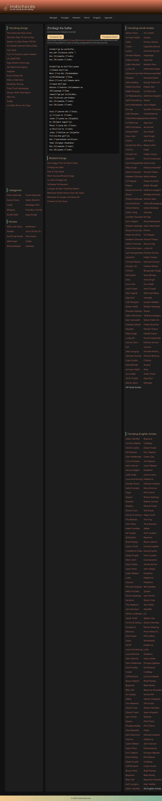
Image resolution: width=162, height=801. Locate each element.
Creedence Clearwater (135, 551)
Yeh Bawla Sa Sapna (17, 67)
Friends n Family (33, 210)
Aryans (147, 37)
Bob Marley (149, 685)
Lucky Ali (130, 69)
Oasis (128, 492)
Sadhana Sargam (152, 96)
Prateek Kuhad (133, 324)
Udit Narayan (132, 114)
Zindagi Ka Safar (55, 167)
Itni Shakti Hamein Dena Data (22, 46)
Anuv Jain (130, 136)
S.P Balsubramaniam (135, 96)
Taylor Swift (149, 515)
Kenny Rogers (133, 470)
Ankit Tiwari (131, 289)
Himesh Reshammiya (135, 55)
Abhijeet (148, 383)
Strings (129, 109)
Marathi (76, 17)
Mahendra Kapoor (153, 69)
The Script (149, 703)
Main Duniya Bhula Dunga (60, 176)
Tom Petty (131, 524)
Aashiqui (29, 246)
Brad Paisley (132, 542)
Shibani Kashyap (134, 199)
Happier (11, 71)
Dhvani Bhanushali (153, 356)
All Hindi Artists (133, 387)
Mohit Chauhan (133, 172)
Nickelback (149, 640)
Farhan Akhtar (151, 42)
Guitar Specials (32, 195)
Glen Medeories (133, 457)
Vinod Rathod (151, 114)
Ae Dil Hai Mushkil (15, 236)
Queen (129, 497)
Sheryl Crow (132, 510)
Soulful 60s (12, 214)
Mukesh (130, 78)
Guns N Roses (132, 461)
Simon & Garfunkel (135, 515)
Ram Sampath (133, 320)
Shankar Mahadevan (135, 311)
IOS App (71, 40)
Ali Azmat (148, 127)
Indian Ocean (132, 60)
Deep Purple (150, 448)
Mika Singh (131, 167)
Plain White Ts (151, 631)
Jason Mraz (131, 569)
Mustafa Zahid (151, 78)
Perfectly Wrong (15, 84)
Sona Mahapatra (134, 105)
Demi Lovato (150, 555)
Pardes (10, 231)
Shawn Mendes (151, 622)
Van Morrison (132, 609)
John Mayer (149, 569)
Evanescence (150, 560)
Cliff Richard (132, 676)
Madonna (148, 479)
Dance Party (13, 200)
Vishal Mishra (150, 118)
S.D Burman (150, 91)
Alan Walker (150, 784)
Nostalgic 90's (32, 205)
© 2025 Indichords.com (81, 798)
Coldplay (148, 443)
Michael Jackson (152, 484)
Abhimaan (12, 241)
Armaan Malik (133, 37)
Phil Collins (149, 492)
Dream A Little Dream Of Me (21, 41)
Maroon (129, 582)
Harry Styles (131, 564)
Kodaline (148, 470)
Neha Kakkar (132, 82)
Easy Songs (31, 214)
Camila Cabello (133, 443)
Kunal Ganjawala (152, 158)
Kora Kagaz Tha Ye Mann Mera (62, 163)
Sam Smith (149, 596)
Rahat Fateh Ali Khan (153, 320)
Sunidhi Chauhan (152, 109)
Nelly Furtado (132, 488)
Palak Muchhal (133, 87)
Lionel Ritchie (132, 654)
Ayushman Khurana (135, 145)
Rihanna (130, 631)
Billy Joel (130, 690)
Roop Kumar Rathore (135, 190)
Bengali (53, 17)
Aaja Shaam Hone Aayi (18, 63)
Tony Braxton (150, 524)
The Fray (148, 519)
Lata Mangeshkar (134, 163)
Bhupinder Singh (152, 271)
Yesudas (148, 212)
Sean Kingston (151, 712)
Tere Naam (30, 236)
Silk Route (149, 510)
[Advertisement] (25, 148)
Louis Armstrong (134, 479)
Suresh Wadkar (151, 302)
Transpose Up (55, 37)
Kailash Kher (150, 64)
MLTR (128, 645)
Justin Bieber (150, 466)
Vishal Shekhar (151, 208)
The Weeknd (132, 605)
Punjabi (65, 17)
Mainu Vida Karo (15, 80)
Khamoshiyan (14, 246)
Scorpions (131, 627)
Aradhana (30, 226)
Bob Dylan (131, 537)
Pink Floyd (131, 636)
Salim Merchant (152, 226)
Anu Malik (149, 33)
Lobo (128, 578)
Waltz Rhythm (32, 200)
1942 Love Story (14, 226)
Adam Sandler (133, 439)
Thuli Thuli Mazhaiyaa (18, 88)
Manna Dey (149, 163)
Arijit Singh (149, 136)
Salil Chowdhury (134, 100)
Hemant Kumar (151, 51)
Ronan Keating (151, 497)
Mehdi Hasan (150, 333)
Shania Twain (150, 506)
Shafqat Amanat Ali (153, 194)
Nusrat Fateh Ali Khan (153, 82)
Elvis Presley (132, 667)
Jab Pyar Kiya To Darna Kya (20, 37)
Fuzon (129, 46)
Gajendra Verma (152, 46)
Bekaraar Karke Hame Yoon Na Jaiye (65, 193)
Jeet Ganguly (132, 351)
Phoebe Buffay (133, 726)
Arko (128, 280)
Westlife (148, 609)
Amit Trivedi (150, 289)
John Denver (132, 466)
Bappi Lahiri (150, 145)
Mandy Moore (132, 484)
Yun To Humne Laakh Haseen (22, 54)
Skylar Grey (149, 600)
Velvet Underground (135, 613)
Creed (129, 672)
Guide (28, 241)
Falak (128, 42)
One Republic (132, 730)
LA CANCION (13, 58)
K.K (127, 347)
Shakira (129, 506)
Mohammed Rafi (152, 73)
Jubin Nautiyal (133, 64)
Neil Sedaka (150, 587)
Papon (129, 185)
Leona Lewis (150, 475)
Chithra (129, 149)
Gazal (9, 205)
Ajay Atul (148, 123)
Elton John (131, 560)
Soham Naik (150, 199)
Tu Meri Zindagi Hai (57, 180)
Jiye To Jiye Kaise (55, 171)
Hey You (11, 97)
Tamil (86, 17)
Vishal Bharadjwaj (135, 118)
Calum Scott (132, 546)
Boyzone (148, 439)
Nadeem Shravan (134, 176)
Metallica (148, 582)
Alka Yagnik (131, 293)
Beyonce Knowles (152, 690)
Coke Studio (132, 360)
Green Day (149, 457)
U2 (145, 613)
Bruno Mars (131, 771)
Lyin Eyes (11, 50)
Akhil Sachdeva (133, 127)
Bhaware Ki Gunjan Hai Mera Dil (63, 197)
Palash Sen (149, 87)
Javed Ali (148, 60)
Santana (130, 600)
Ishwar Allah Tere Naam (19, 92)
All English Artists (152, 788)
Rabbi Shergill (133, 91)
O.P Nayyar (131, 181)
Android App (84, 40)
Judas (10, 101)
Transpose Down (110, 37)
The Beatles (131, 519)
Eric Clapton (150, 452)
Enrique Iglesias (152, 663)
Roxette (129, 501)
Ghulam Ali (131, 154)
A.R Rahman (132, 123)
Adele (146, 528)
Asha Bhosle (150, 275)
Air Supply (131, 533)
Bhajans (11, 210)
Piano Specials (14, 195)
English (97, 17)
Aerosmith (149, 694)
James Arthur (150, 564)
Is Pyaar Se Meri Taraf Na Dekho (63, 189)
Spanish (108, 17)
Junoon (147, 347)
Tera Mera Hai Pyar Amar (19, 33)
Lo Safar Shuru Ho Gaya (19, 105)
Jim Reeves (149, 461)
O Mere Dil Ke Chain (57, 201)
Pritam (147, 230)
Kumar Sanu (132, 342)
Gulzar (129, 51)
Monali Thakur (151, 172)
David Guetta (132, 448)
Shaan (147, 100)
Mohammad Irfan (134, 73)
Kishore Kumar (151, 253)
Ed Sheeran (131, 452)
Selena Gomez (151, 501)
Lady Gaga (131, 475)
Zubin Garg (131, 212)
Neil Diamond (133, 735)
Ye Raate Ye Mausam (57, 184)
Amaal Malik (132, 132)
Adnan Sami (132, 33)
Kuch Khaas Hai (15, 75)
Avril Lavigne (150, 533)
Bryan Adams (150, 542)
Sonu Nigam (150, 105)
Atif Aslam (149, 140)
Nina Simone (150, 488)
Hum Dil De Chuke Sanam (34, 231)
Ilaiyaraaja (149, 55)
